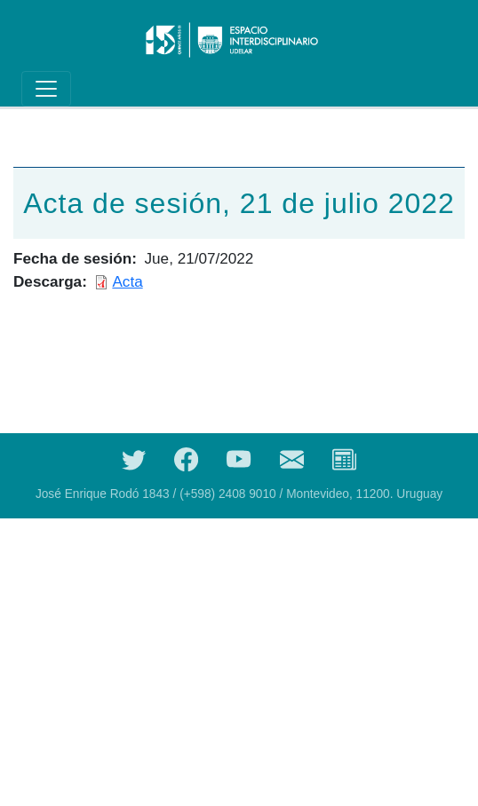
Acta (127, 281)
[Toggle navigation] (46, 89)
